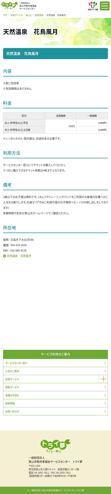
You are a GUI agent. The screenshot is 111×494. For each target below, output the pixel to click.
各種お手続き (12, 395)
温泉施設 (39, 14)
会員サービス (16, 14)
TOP (5, 14)
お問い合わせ (12, 411)
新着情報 (10, 403)
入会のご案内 (12, 371)
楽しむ (29, 14)
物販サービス (12, 387)
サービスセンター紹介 (16, 363)
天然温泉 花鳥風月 (19, 256)
